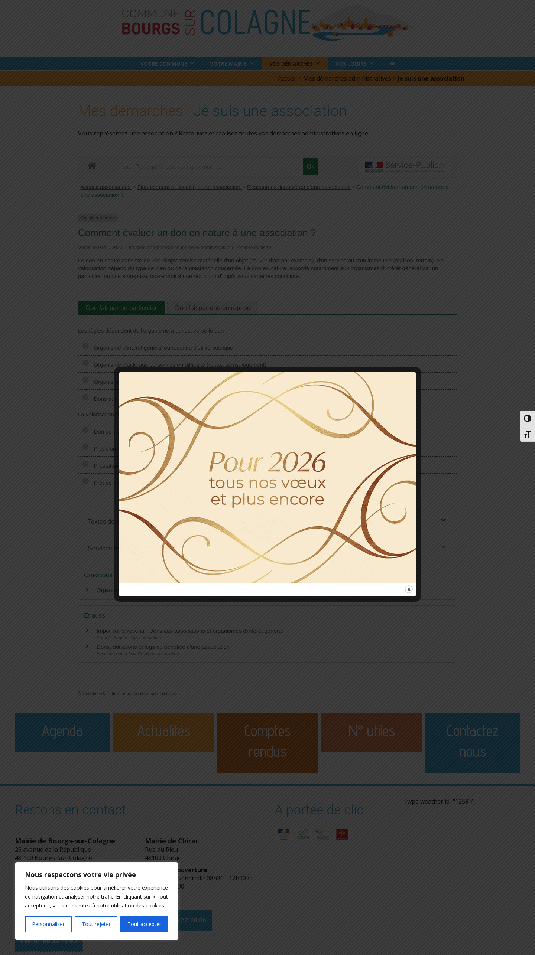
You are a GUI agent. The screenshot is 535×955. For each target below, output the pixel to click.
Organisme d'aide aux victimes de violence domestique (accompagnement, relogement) (196, 381)
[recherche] (211, 166)
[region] (96, 901)
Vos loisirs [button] (351, 63)
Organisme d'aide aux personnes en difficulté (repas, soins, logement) (174, 364)
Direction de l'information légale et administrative (130, 693)
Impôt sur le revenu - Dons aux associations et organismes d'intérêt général (190, 630)
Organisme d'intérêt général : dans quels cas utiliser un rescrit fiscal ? (182, 589)
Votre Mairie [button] (228, 63)
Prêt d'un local (105, 448)
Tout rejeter (96, 924)
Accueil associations (106, 186)
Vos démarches (291, 63)
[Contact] (392, 63)
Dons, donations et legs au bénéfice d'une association (163, 646)
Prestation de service (114, 465)
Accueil (287, 77)
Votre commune (163, 63)
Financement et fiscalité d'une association (189, 186)
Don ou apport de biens (117, 431)
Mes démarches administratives (347, 77)
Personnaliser (48, 924)
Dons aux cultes (107, 398)
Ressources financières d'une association (299, 186)
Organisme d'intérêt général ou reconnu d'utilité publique (157, 347)
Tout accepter (144, 924)
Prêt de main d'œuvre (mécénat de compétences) (149, 482)
